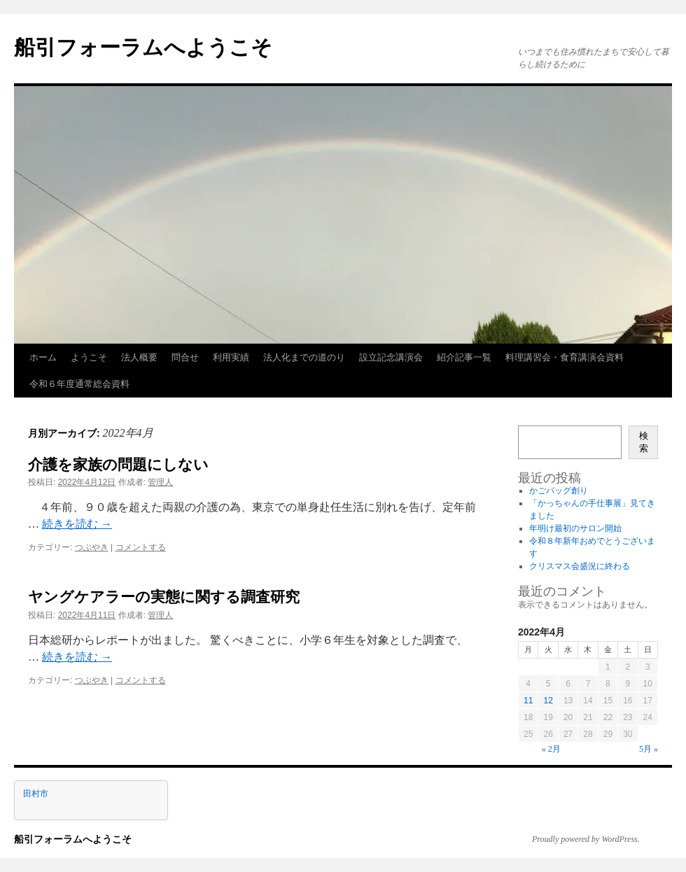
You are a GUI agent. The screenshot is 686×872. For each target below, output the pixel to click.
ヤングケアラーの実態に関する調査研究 (164, 597)
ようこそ (89, 357)
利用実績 (231, 357)
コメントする (140, 547)
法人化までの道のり (304, 357)
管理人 (160, 482)
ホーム (43, 357)
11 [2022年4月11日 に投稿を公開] (528, 700)
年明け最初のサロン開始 (575, 528)
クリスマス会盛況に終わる (579, 566)
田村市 (35, 794)
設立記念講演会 (391, 357)
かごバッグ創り (558, 490)
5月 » (648, 749)
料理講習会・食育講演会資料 (564, 357)
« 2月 (551, 749)
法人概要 (139, 357)
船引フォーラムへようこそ (143, 47)
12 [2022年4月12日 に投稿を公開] (547, 700)
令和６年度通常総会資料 (79, 384)
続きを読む (77, 524)
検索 (643, 441)
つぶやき (91, 547)
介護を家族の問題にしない (118, 464)
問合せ (185, 357)
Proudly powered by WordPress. (586, 839)
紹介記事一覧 (464, 357)
